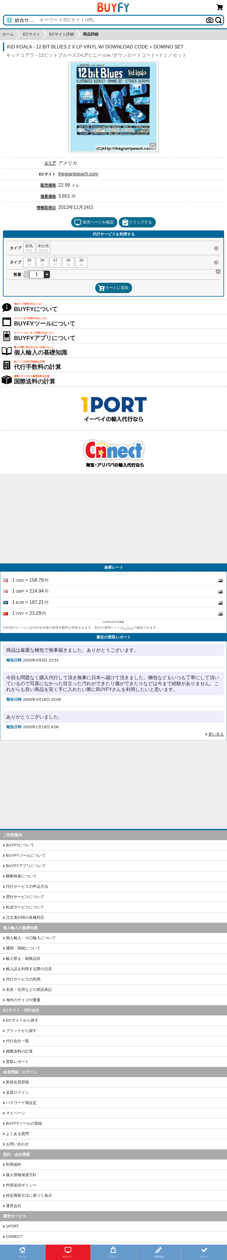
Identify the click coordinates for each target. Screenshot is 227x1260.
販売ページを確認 (94, 222)
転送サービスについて (25, 907)
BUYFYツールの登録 (24, 1123)
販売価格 (48, 185)
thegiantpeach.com (78, 173)
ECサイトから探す (22, 1020)
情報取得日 (46, 207)
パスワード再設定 (21, 1102)
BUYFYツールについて (26, 855)
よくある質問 (17, 1133)
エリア (50, 163)
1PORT (12, 1226)
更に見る (216, 734)
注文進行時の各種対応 (25, 917)
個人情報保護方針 (21, 1175)
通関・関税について (23, 948)
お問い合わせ (17, 1144)
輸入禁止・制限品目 (23, 958)
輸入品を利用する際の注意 (29, 969)
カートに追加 (113, 288)
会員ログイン (17, 1092)
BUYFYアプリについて (26, 866)
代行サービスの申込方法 (27, 886)
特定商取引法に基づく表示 (29, 1195)
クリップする (137, 222)
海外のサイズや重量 (23, 1000)
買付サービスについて (25, 897)
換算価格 (48, 196)
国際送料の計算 (19, 1051)
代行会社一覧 (17, 1041)
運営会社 (13, 1206)
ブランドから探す (21, 1030)
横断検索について (21, 876)
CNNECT (14, 1236)
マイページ (15, 1113)
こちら (128, 627)
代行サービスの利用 (23, 979)
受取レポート (17, 1061)
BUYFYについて (20, 845)
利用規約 (13, 1164)
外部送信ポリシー (21, 1185)
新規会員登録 (17, 1082)
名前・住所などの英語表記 (29, 989)
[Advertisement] (113, 519)
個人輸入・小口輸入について (31, 938)
